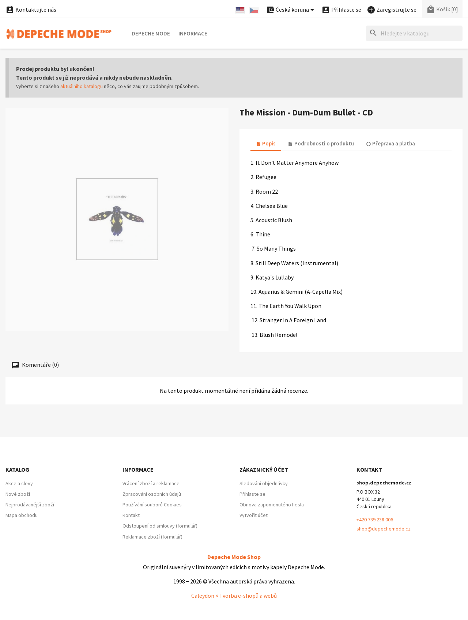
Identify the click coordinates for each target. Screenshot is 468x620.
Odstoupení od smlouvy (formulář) (159, 525)
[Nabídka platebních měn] (291, 10)
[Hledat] (414, 33)
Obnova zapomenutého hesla (271, 504)
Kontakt (131, 515)
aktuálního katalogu (81, 86)
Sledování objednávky (263, 483)
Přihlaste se (252, 494)
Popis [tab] (266, 143)
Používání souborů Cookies (152, 504)
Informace (192, 33)
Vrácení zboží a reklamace (151, 483)
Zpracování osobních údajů (151, 494)
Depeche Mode (151, 33)
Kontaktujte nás (30, 9)
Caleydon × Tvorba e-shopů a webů (234, 595)
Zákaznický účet (263, 469)
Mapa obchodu (21, 515)
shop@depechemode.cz (383, 528)
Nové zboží (17, 494)
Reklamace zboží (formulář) (152, 536)
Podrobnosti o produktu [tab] (321, 143)
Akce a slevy (19, 483)
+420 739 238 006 (374, 519)
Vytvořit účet (253, 515)
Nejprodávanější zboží (29, 504)
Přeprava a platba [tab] (390, 143)
